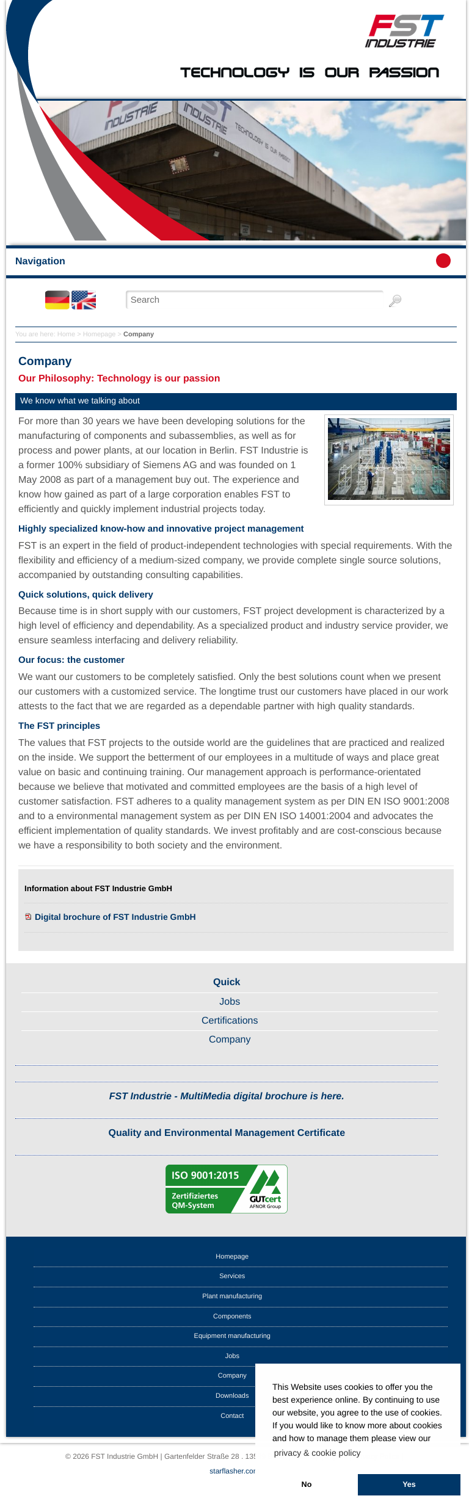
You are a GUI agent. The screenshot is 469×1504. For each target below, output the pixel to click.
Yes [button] (409, 1484)
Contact (232, 1416)
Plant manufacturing (232, 1296)
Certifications (230, 1021)
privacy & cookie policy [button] (317, 1453)
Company (229, 1040)
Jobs (229, 1002)
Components (232, 1316)
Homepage (99, 334)
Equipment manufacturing (232, 1336)
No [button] (307, 1484)
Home (66, 334)
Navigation (233, 260)
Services (232, 1276)
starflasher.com (234, 1471)
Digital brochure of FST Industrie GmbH (115, 917)
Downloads (232, 1396)
